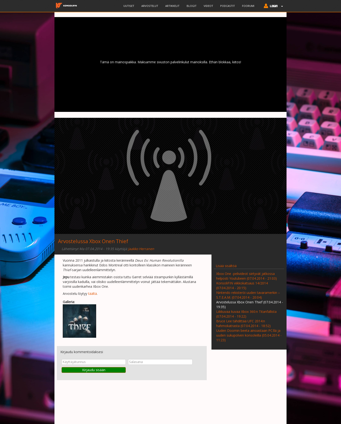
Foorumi (248, 6)
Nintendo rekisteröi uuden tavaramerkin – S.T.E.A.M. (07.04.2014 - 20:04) (248, 295)
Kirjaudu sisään (93, 370)
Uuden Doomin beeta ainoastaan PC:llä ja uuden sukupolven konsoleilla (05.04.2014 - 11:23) (249, 335)
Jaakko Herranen (141, 248)
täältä (92, 293)
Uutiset (128, 6)
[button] (272, 6)
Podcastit (227, 6)
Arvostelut (149, 6)
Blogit (192, 6)
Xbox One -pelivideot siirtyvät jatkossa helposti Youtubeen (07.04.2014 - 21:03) (246, 276)
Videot (208, 6)
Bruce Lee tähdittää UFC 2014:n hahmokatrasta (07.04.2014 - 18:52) (243, 323)
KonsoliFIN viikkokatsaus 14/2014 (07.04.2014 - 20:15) (242, 285)
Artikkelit (172, 6)
